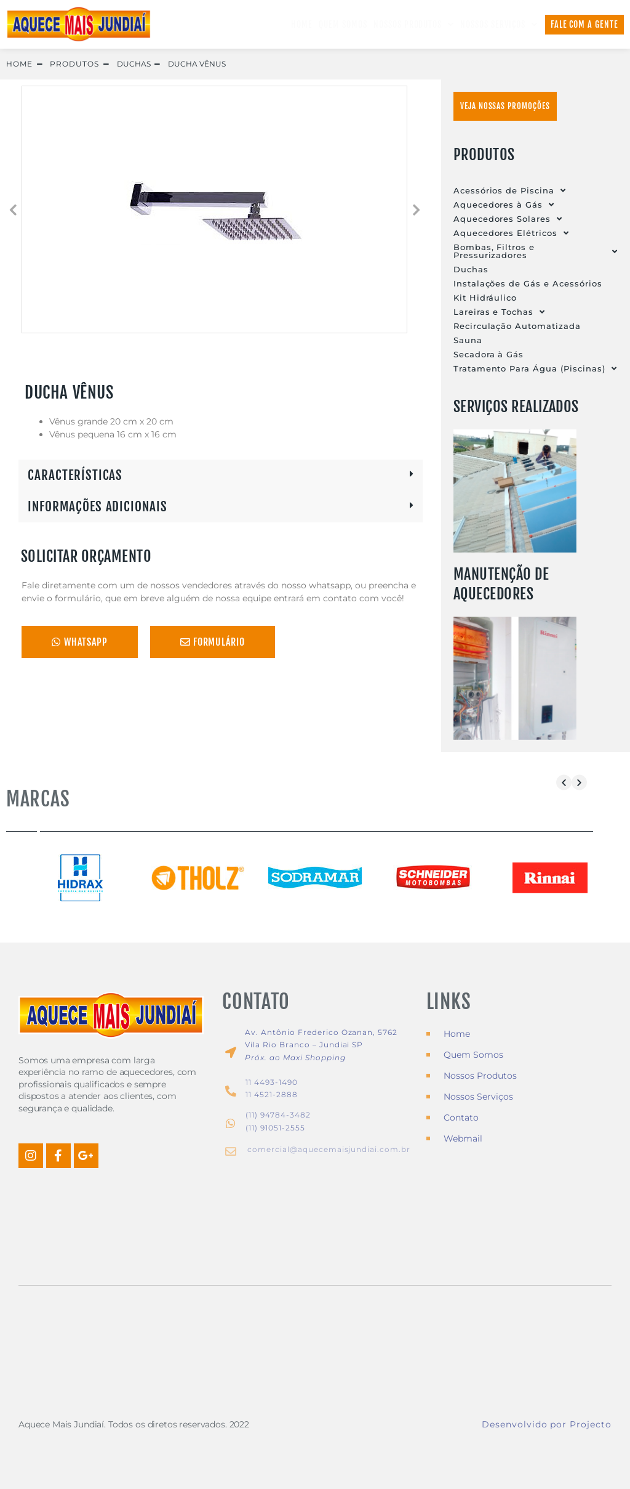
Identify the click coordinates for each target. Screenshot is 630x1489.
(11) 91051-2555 (275, 1127)
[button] (12, 209)
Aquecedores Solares (507, 219)
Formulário (212, 642)
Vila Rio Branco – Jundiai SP (304, 1045)
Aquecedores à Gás (503, 205)
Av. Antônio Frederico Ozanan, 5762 (321, 1032)
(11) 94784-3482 (277, 1114)
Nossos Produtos (413, 24)
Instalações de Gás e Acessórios (527, 283)
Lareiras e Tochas (499, 312)
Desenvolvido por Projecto (547, 1424)
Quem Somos (343, 24)
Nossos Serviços (498, 24)
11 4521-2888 (271, 1095)
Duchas (470, 269)
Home (302, 24)
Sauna (467, 340)
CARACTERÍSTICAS (75, 475)
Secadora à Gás (488, 354)
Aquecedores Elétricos (511, 233)
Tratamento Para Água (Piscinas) (535, 369)
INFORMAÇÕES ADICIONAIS (97, 506)
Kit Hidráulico (485, 297)
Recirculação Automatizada (517, 326)
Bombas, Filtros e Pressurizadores (535, 251)
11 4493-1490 (271, 1082)
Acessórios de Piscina (509, 191)
